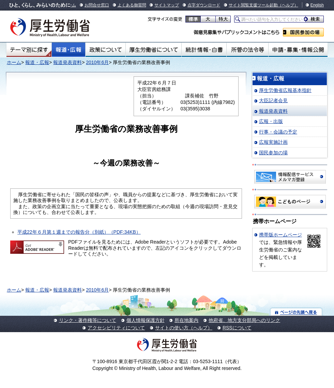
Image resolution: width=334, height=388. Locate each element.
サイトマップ (166, 5)
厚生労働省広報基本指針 (285, 90)
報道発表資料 (67, 62)
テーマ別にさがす (29, 50)
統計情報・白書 (204, 50)
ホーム (14, 62)
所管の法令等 (247, 50)
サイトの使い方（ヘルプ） (183, 327)
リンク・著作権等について (87, 320)
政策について (105, 50)
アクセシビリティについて (116, 327)
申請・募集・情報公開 (298, 50)
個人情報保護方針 (145, 320)
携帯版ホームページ (280, 234)
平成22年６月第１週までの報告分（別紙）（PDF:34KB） (79, 232)
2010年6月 (97, 62)
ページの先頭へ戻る (296, 311)
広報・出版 (271, 121)
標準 (193, 19)
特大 (223, 19)
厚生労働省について (154, 50)
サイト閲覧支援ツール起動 (253, 5)
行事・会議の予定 (278, 132)
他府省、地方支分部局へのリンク (244, 320)
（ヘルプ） (288, 5)
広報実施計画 (273, 142)
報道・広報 (68, 50)
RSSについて (237, 327)
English (317, 5)
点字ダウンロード (203, 5)
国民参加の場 (303, 32)
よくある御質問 (132, 5)
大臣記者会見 (273, 100)
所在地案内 (186, 320)
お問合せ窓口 (97, 5)
